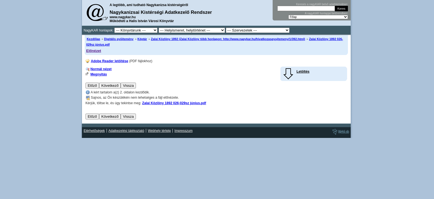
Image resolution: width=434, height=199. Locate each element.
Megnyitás (99, 74)
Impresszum (183, 131)
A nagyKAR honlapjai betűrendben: (326, 13)
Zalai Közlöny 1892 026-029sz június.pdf (174, 103)
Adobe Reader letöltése (109, 61)
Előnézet (93, 51)
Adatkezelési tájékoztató (126, 131)
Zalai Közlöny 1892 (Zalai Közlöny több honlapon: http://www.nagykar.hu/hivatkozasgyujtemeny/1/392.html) (228, 39)
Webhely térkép (159, 131)
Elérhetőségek (94, 131)
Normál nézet (101, 69)
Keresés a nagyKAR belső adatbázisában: (322, 4)
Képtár (142, 39)
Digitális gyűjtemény (118, 39)
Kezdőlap (93, 39)
